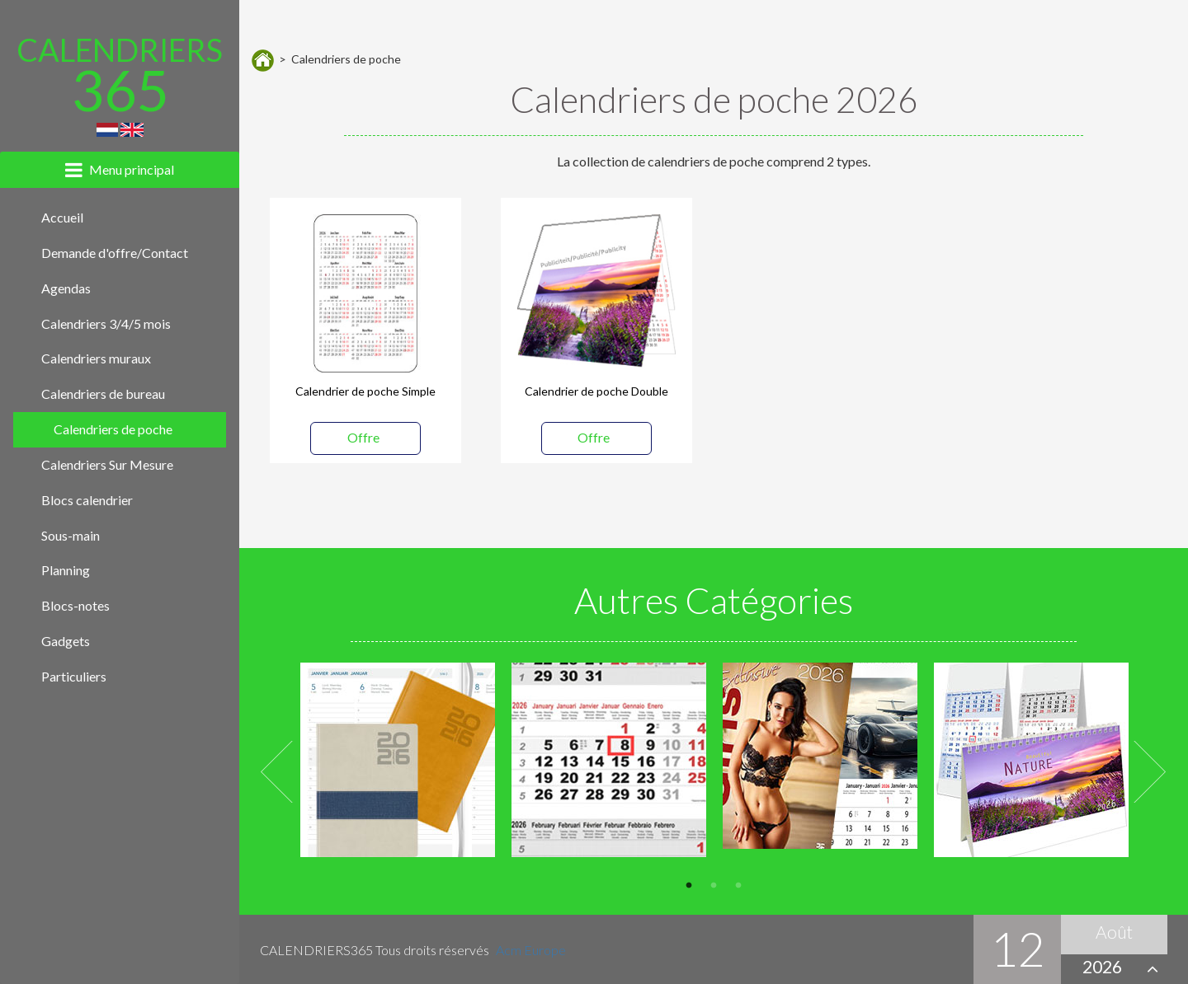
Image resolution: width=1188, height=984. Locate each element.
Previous (277, 772)
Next (1150, 772)
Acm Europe (531, 950)
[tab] (119, 170)
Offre (363, 437)
